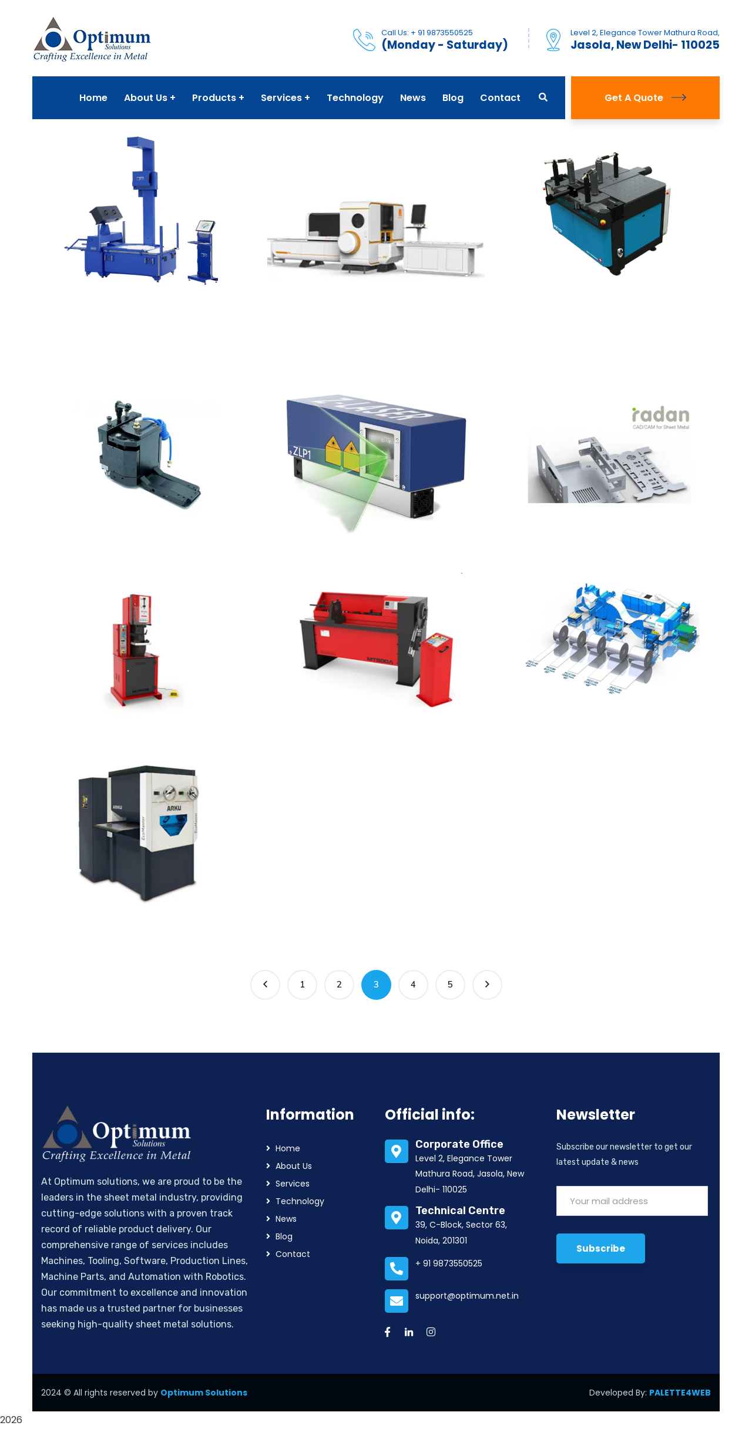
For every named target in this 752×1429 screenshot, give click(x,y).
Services (293, 1183)
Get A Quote (645, 98)
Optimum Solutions (203, 1392)
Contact (293, 1254)
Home (288, 1148)
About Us (294, 1166)
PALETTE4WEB (680, 1392)
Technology (300, 1201)
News (286, 1219)
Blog (284, 1236)
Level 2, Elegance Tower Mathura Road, (645, 32)
